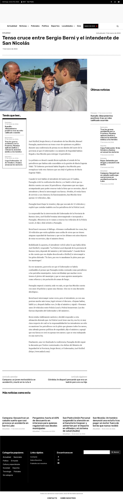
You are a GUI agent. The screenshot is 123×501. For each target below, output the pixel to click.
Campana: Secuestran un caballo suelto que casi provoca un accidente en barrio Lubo (109, 177)
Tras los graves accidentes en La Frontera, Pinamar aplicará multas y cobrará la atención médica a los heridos (13, 146)
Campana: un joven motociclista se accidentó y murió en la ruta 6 (18, 380)
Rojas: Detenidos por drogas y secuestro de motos (109, 163)
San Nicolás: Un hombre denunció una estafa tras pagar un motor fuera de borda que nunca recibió (106, 422)
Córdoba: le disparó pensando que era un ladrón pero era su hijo (67, 380)
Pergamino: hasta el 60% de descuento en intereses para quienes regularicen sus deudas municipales (46, 423)
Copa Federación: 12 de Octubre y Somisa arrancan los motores (13, 162)
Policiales (8, 122)
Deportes (8, 156)
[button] (117, 26)
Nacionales (8, 137)
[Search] (115, 452)
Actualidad (6, 33)
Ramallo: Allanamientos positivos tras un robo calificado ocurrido (14, 129)
